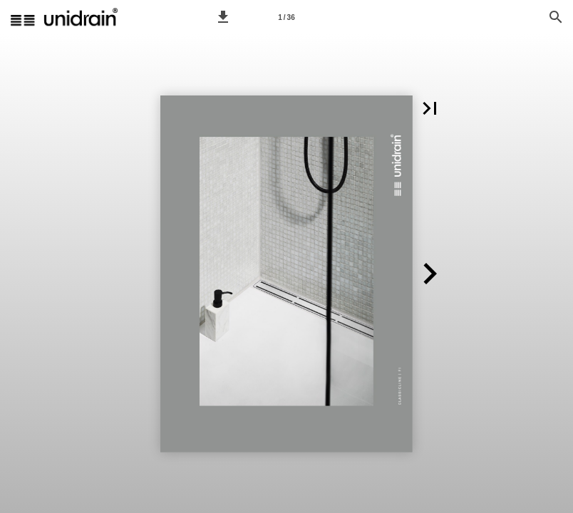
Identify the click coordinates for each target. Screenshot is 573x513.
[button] (223, 17)
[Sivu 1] (286, 17)
